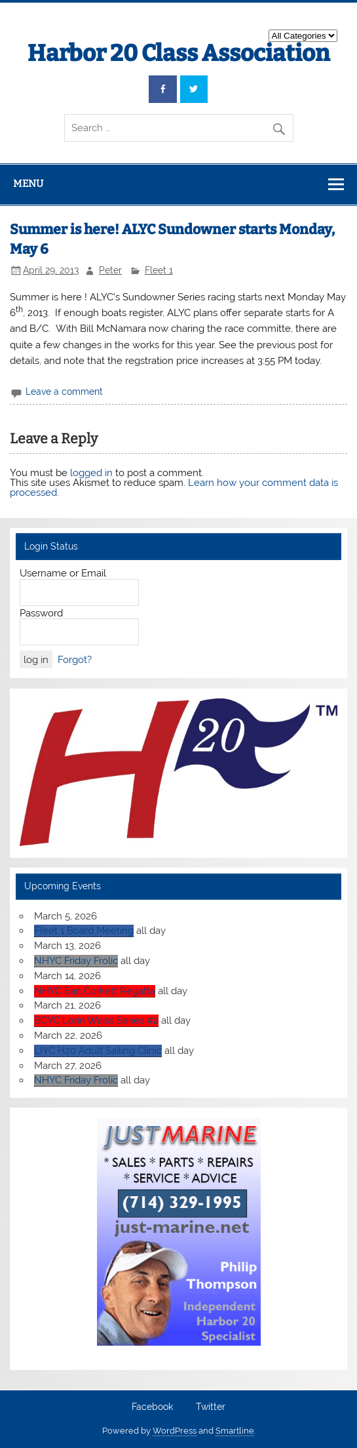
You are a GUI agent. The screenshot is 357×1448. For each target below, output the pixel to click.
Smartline (235, 1431)
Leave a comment (64, 391)
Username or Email (63, 573)
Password (41, 613)
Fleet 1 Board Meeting (84, 930)
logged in (91, 473)
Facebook (152, 1407)
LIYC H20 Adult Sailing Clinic (98, 1050)
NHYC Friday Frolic (76, 961)
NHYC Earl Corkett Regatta (94, 991)
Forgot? (75, 660)
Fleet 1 (159, 270)
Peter (110, 270)
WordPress (175, 1431)
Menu (28, 184)
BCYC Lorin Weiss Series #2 (96, 1020)
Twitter (210, 1407)
